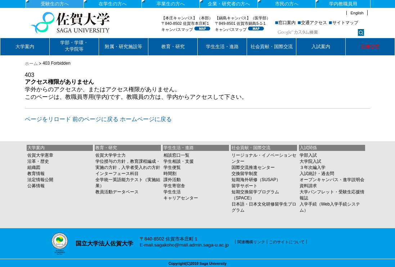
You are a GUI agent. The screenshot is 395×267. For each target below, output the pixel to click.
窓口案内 (287, 22)
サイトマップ (345, 22)
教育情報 (36, 173)
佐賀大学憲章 (40, 155)
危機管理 (370, 46)
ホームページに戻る (146, 119)
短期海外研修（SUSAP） (256, 179)
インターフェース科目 (117, 173)
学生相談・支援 (178, 161)
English (356, 13)
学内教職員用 (343, 3)
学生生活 (172, 191)
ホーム (31, 63)
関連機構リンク (251, 242)
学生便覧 (172, 167)
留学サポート (244, 185)
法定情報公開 (40, 179)
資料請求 (308, 185)
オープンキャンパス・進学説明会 (332, 179)
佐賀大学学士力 (110, 155)
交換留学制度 (244, 173)
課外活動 (172, 179)
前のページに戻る (95, 119)
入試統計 (308, 173)
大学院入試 (310, 161)
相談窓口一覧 (176, 155)
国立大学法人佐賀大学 (83, 22)
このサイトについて (287, 242)
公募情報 (36, 185)
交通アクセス (314, 22)
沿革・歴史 (38, 161)
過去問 (327, 173)
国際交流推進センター (253, 167)
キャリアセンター (180, 198)
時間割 (169, 173)
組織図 (33, 167)
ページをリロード (48, 119)
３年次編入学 (313, 167)
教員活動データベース (117, 191)
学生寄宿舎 (174, 185)
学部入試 (308, 155)
